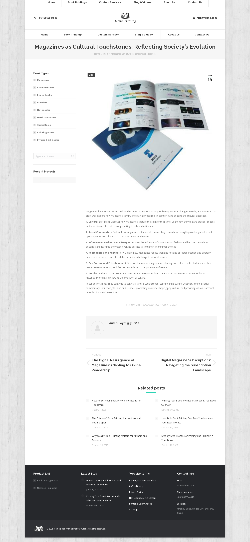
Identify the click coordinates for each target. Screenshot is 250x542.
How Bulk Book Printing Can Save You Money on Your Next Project (187, 420)
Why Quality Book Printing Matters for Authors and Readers (119, 438)
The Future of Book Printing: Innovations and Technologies (116, 420)
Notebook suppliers (47, 487)
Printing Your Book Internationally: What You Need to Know (188, 402)
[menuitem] (44, 34)
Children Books (45, 87)
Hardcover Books (46, 117)
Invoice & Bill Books (48, 139)
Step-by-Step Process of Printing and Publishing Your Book (187, 438)
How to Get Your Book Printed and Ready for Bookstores (116, 402)
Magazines (43, 79)
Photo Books (44, 94)
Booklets (42, 102)
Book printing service (47, 480)
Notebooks (43, 109)
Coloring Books (45, 132)
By (151, 304)
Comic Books (44, 124)
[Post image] (87, 400)
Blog (91, 75)
